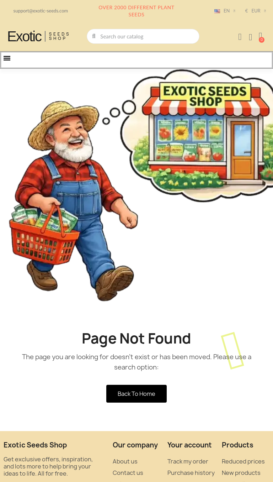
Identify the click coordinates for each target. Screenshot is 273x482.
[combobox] (143, 36)
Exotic (24, 36)
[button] (260, 36)
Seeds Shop (60, 36)
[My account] (240, 37)
